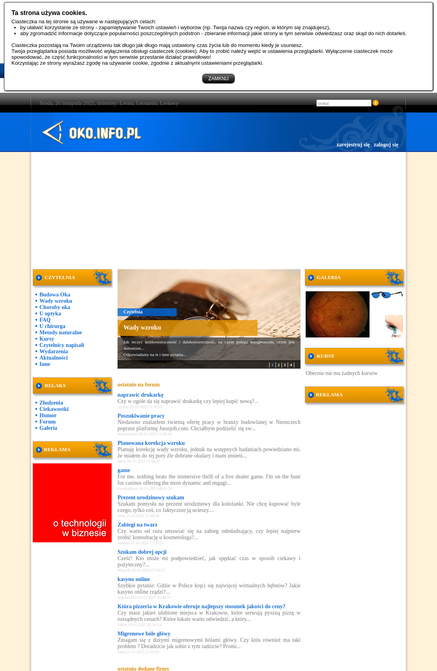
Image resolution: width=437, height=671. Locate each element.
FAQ (45, 320)
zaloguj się (386, 145)
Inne (44, 364)
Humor (48, 415)
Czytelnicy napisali (61, 345)
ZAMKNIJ (218, 78)
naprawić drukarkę (140, 395)
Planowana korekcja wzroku (151, 443)
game (124, 470)
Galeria (48, 428)
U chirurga (52, 326)
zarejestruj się (353, 145)
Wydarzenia (53, 351)
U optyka (50, 314)
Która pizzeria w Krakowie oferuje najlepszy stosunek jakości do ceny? (202, 606)
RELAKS (55, 385)
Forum (47, 422)
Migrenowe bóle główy (144, 634)
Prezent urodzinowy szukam (151, 497)
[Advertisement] (218, 209)
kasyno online (134, 579)
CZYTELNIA (60, 277)
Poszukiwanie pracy (141, 416)
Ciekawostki (54, 409)
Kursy (46, 339)
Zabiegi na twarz (137, 525)
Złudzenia (51, 403)
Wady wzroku (55, 301)
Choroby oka (54, 307)
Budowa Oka (54, 295)
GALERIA (329, 277)
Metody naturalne (60, 333)
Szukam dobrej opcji (142, 552)
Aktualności (53, 358)
